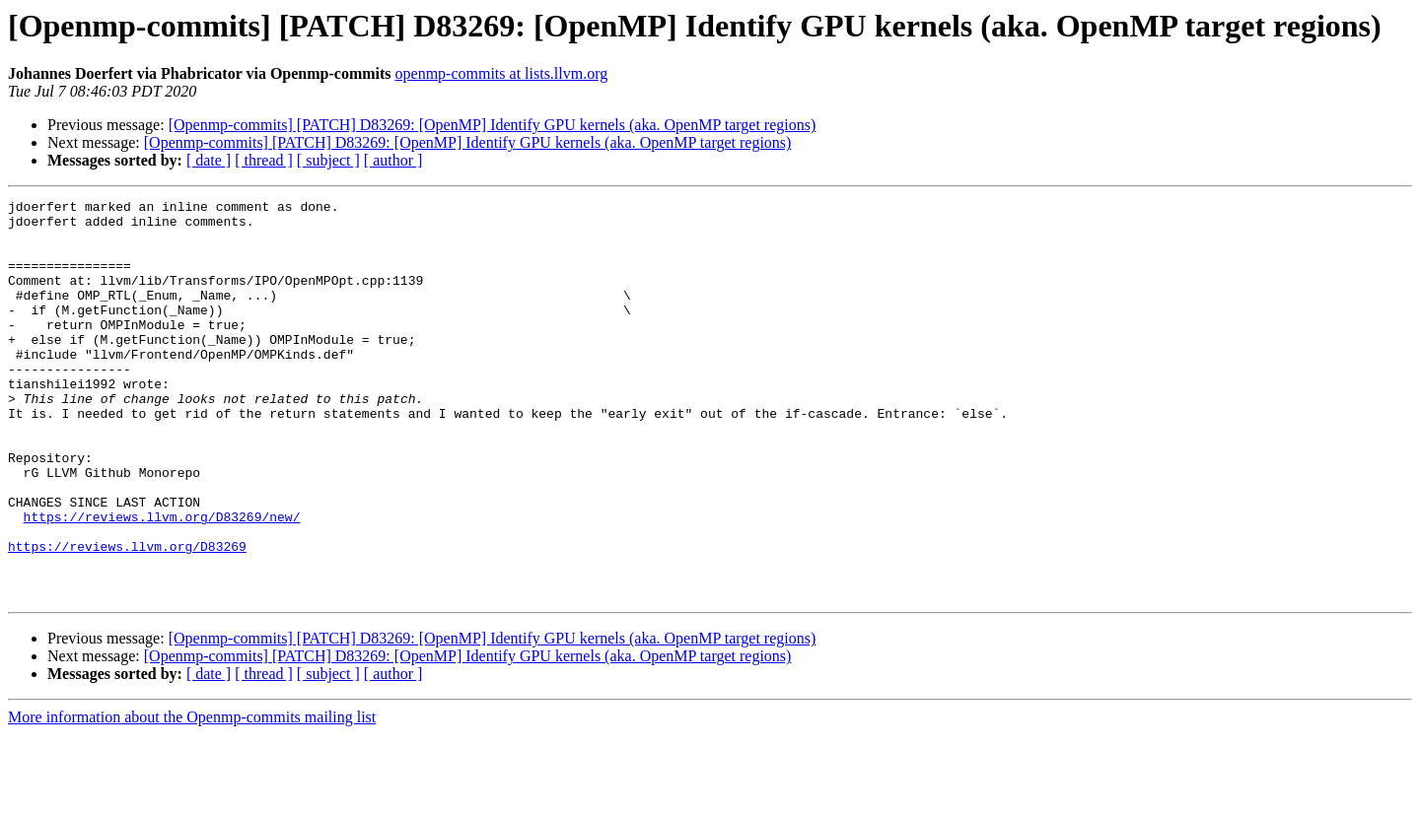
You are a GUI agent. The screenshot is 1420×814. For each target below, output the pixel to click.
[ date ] (208, 160)
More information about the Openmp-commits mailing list (192, 796)
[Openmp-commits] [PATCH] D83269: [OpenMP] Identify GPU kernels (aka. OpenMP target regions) (492, 124)
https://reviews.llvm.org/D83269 (127, 617)
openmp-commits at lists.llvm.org (501, 73)
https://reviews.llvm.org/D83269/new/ (162, 581)
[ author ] (393, 160)
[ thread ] (264, 160)
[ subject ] (328, 160)
